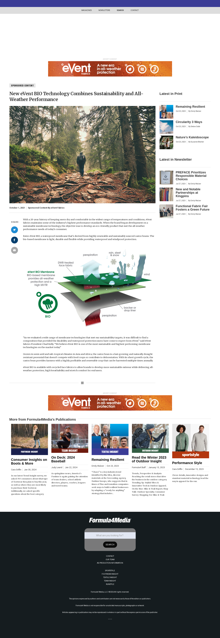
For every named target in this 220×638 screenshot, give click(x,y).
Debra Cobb (195, 126)
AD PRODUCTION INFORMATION (110, 563)
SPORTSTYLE (110, 571)
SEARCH (120, 10)
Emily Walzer (196, 111)
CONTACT (135, 10)
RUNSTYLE (110, 584)
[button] (86, 10)
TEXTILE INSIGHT (110, 577)
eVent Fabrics (58, 208)
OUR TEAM (110, 559)
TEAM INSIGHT (110, 581)
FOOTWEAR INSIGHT (110, 574)
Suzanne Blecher (197, 142)
